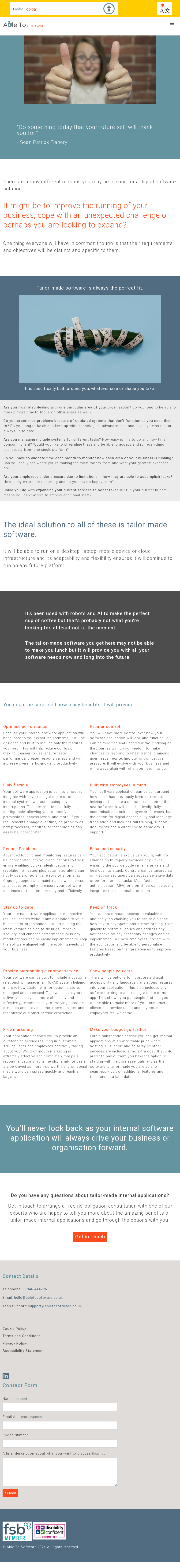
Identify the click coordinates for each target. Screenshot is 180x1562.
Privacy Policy (15, 1344)
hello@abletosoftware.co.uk (38, 1298)
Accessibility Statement (23, 1351)
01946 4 (30, 1289)
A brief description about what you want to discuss (47, 1454)
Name (7, 1399)
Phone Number (15, 1435)
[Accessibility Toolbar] (64, 9)
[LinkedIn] (6, 1376)
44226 (42, 1289)
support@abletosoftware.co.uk (55, 1306)
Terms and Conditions (22, 1336)
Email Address (15, 1417)
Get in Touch (90, 1237)
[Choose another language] (164, 8)
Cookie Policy (14, 1329)
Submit (10, 1493)
